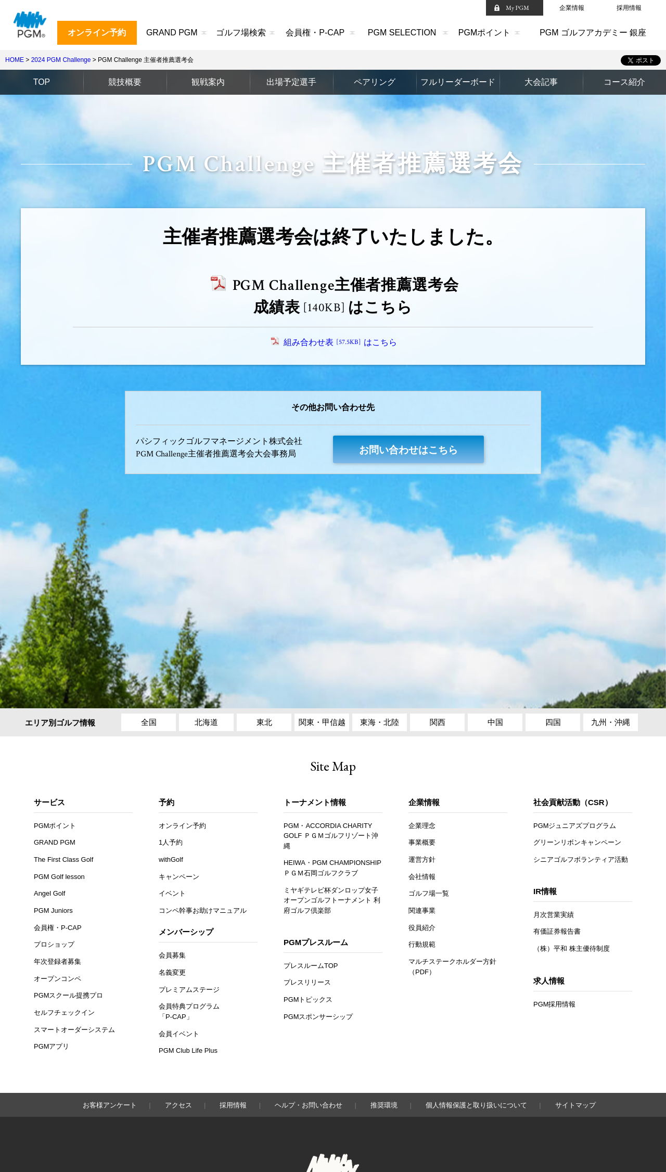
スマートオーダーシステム (74, 1030)
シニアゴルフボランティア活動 (580, 860)
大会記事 (541, 82)
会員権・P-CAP (315, 32)
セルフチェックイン (64, 1013)
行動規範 (422, 945)
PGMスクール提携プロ (69, 996)
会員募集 (172, 956)
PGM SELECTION (402, 32)
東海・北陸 (379, 722)
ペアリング (374, 82)
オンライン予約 (97, 32)
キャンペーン (179, 877)
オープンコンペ (57, 979)
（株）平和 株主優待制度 (571, 949)
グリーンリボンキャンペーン (577, 843)
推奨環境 (384, 1106)
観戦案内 (208, 82)
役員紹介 (422, 928)
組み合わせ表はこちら (341, 342)
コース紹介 (624, 82)
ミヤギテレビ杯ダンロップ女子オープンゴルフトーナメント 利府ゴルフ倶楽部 (332, 901)
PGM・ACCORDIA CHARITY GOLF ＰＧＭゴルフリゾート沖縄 (331, 836)
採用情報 (629, 7)
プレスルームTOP (311, 966)
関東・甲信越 (322, 722)
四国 (553, 722)
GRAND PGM (172, 32)
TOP (41, 82)
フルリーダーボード (457, 82)
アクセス (178, 1106)
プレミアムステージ (189, 990)
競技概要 (125, 82)
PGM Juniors (53, 911)
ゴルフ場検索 (241, 32)
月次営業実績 (553, 915)
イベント (172, 894)
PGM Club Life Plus (188, 1051)
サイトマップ (575, 1106)
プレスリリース (307, 983)
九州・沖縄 (610, 722)
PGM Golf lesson (59, 877)
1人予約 (171, 843)
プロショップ (54, 945)
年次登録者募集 (57, 962)
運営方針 (422, 860)
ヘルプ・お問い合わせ (308, 1106)
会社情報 (422, 877)
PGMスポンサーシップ (318, 1017)
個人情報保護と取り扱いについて (476, 1106)
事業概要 (422, 843)
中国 (495, 722)
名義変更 (172, 973)
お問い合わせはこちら (408, 450)
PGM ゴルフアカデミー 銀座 (593, 32)
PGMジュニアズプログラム (575, 826)
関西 (437, 722)
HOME (14, 59)
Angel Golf (50, 894)
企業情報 (571, 7)
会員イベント (179, 1034)
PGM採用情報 (554, 1005)
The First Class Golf (64, 860)
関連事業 (422, 911)
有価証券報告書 (557, 932)
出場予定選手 (291, 82)
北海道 (206, 722)
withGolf (171, 860)
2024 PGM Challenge (61, 59)
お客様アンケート (110, 1106)
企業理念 (422, 826)
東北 (264, 722)
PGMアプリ (52, 1047)
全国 (149, 722)
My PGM (517, 8)
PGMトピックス (308, 1000)
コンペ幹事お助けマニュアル (203, 911)
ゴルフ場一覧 (428, 894)
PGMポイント (484, 32)
